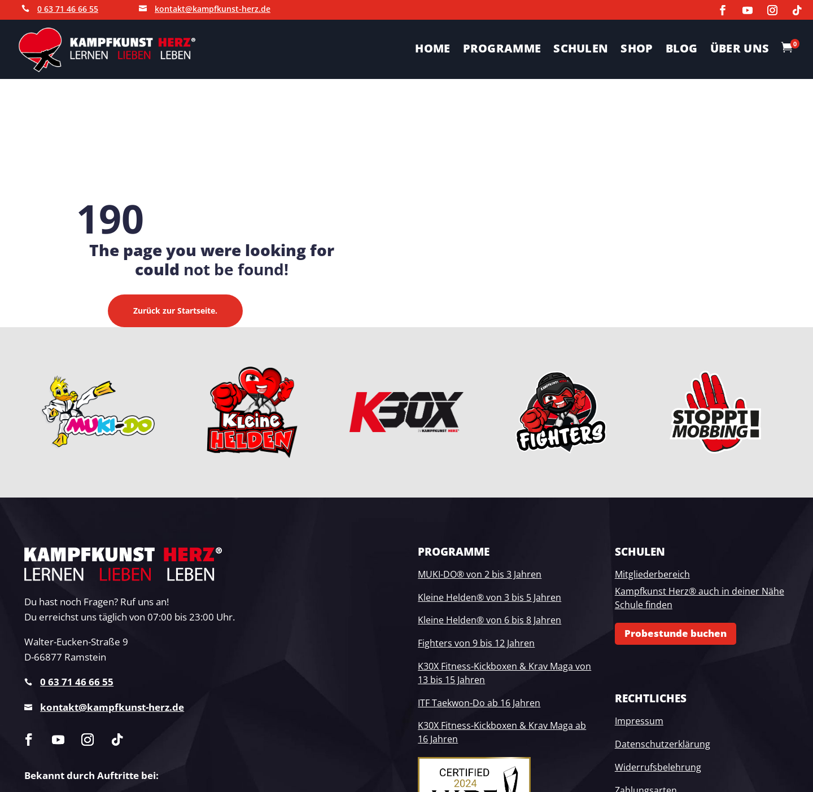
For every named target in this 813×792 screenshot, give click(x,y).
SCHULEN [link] (580, 50)
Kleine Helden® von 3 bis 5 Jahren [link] (489, 597)
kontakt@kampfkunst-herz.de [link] (112, 707)
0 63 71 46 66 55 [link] (76, 681)
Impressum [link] (639, 721)
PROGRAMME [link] (502, 50)
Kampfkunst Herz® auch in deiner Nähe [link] (699, 591)
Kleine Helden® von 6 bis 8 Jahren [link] (489, 620)
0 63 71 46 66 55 (67, 8)
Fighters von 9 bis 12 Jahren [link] (476, 643)
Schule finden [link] (643, 605)
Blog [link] (682, 50)
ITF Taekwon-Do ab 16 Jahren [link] (479, 703)
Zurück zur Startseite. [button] (175, 310)
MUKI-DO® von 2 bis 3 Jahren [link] (479, 574)
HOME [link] (432, 50)
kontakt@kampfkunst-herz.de (212, 8)
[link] (723, 10)
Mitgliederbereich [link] (652, 574)
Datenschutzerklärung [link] (662, 744)
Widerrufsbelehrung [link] (658, 767)
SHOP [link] (636, 50)
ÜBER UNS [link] (739, 50)
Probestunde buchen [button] (675, 633)
